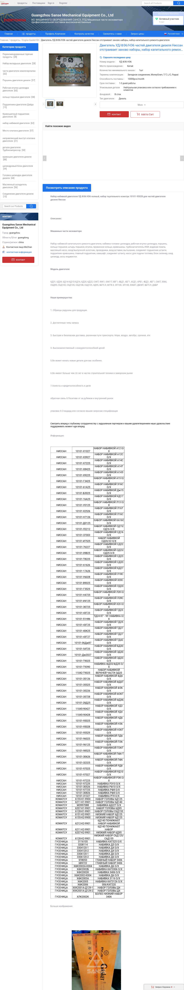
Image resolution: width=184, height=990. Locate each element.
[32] (19, 72)
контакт (18, 259)
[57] (19, 80)
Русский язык (172, 34)
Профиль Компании (55, 34)
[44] (17, 176)
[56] (15, 186)
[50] (14, 148)
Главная (9, 34)
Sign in (51, 3)
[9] (16, 115)
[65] (16, 89)
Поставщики (38, 3)
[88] (17, 158)
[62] (18, 123)
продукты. (29, 33)
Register (63, 3)
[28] (18, 55)
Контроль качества (84, 34)
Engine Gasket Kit (30, 40)
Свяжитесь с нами (112, 34)
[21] (19, 139)
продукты (22, 3)
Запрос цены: (137, 34)
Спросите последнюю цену (116, 57)
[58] (19, 97)
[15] (18, 106)
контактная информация (19, 252)
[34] (18, 167)
